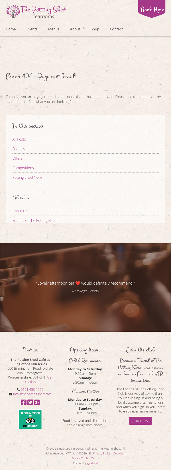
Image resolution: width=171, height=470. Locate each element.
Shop (95, 29)
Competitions (23, 167)
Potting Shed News (27, 177)
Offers (17, 158)
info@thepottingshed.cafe (32, 394)
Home (11, 29)
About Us (19, 210)
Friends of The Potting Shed (34, 220)
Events (31, 29)
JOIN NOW (140, 420)
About (75, 29)
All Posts (19, 139)
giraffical (92, 463)
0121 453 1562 (32, 389)
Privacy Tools (79, 458)
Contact (116, 29)
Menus (53, 29)
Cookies (119, 453)
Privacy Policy (101, 453)
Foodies (18, 148)
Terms (95, 458)
